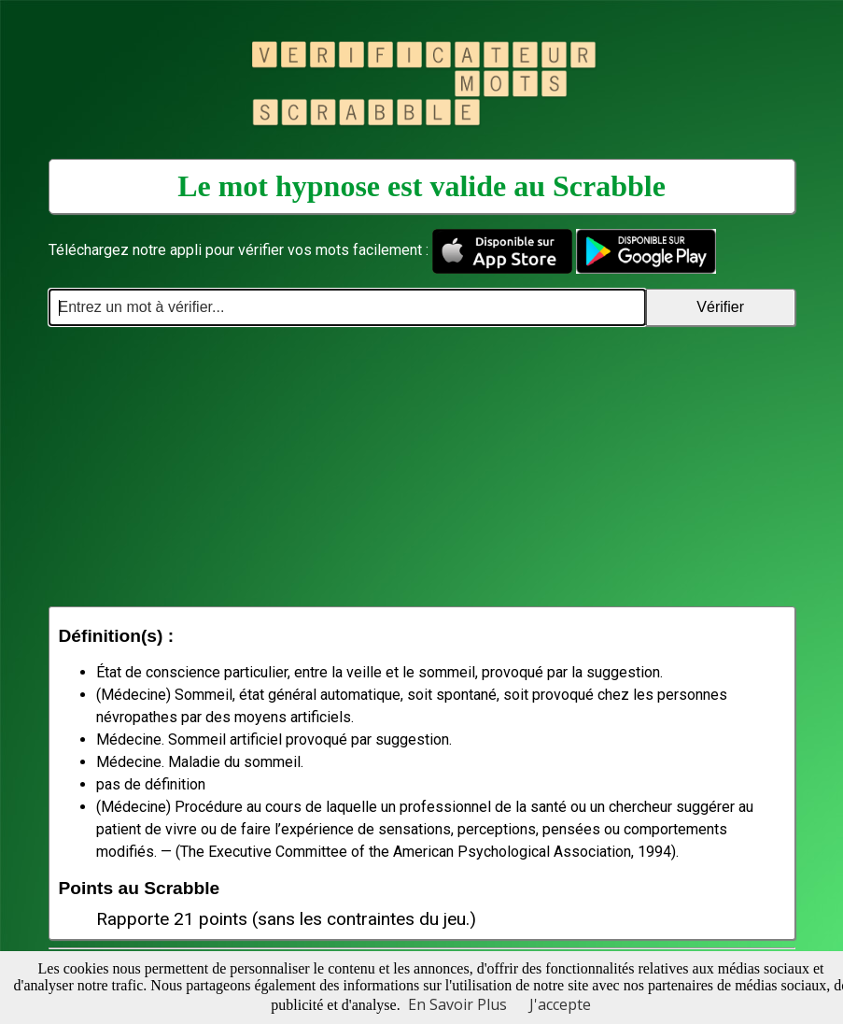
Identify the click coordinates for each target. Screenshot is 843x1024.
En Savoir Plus (457, 1004)
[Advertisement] (422, 466)
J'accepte (560, 1004)
